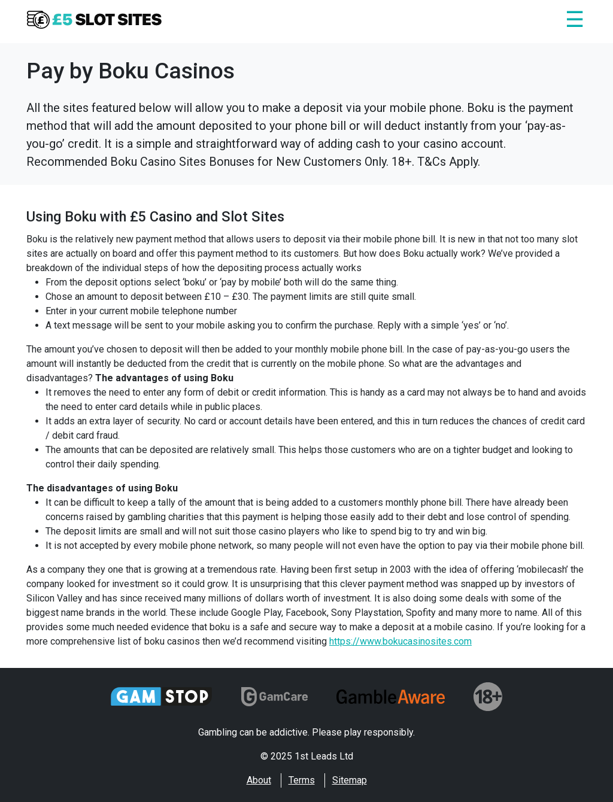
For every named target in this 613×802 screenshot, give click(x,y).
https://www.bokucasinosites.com (400, 641)
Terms (302, 780)
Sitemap (349, 780)
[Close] (575, 22)
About (259, 780)
